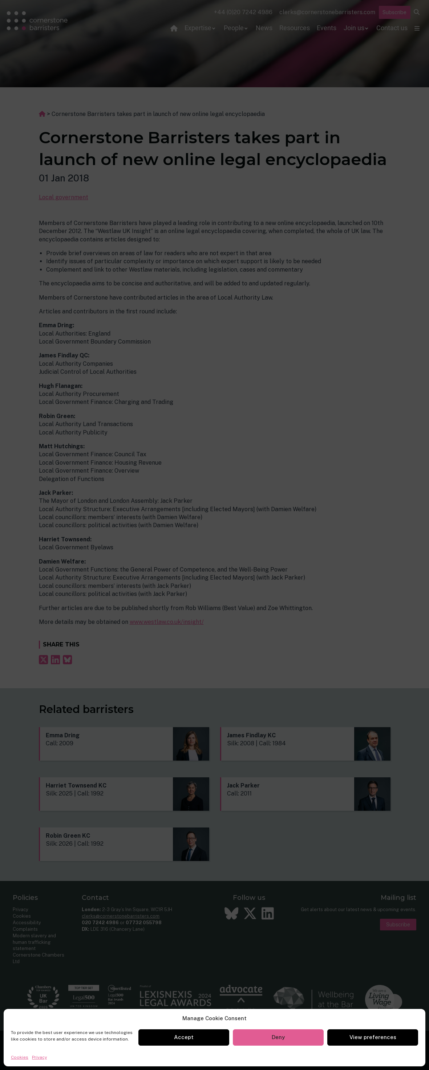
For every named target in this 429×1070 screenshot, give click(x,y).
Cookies (19, 1057)
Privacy (39, 1057)
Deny (278, 1037)
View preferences (372, 1037)
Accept (184, 1037)
